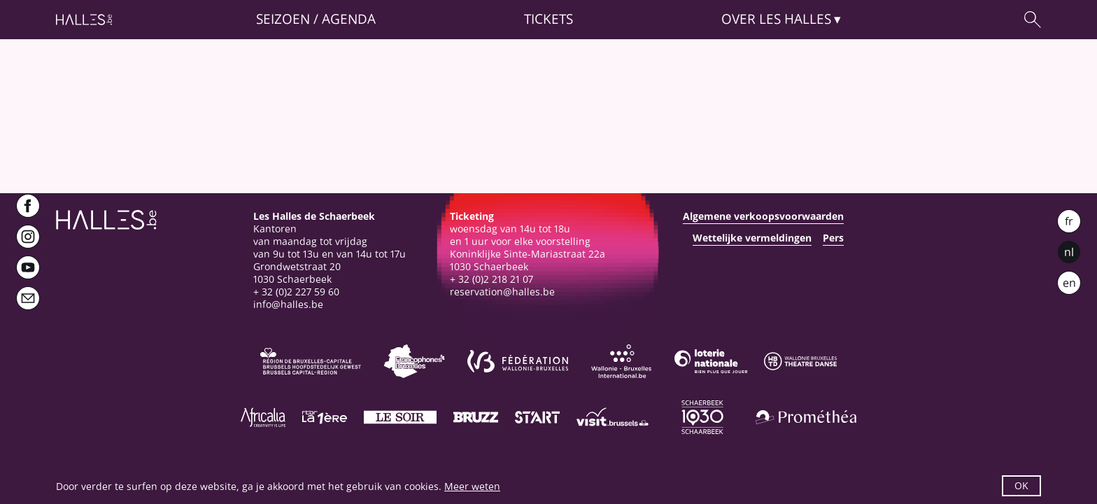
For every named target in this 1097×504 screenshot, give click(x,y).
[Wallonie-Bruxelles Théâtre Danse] (800, 361)
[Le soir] (400, 417)
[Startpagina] (84, 19)
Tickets (548, 19)
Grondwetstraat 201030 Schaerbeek (297, 273)
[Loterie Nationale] (710, 361)
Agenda (349, 19)
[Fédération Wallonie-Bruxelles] (517, 361)
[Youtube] (28, 267)
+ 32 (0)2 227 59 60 (296, 291)
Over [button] (776, 19)
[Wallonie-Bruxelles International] (621, 361)
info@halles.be (288, 304)
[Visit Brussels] (612, 417)
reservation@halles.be (502, 291)
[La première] (324, 417)
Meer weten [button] (472, 486)
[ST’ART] (537, 417)
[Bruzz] (475, 417)
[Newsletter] (28, 298)
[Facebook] (28, 206)
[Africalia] (263, 417)
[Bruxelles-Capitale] (310, 361)
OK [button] (1021, 485)
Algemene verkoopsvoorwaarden (763, 216)
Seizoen (283, 19)
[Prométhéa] (806, 417)
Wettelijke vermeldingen (752, 238)
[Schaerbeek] (702, 417)
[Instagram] (28, 236)
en (1069, 282)
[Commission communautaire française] (414, 361)
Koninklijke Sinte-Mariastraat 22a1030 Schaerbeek (527, 260)
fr (1069, 221)
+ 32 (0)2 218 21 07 (491, 279)
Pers (833, 238)
